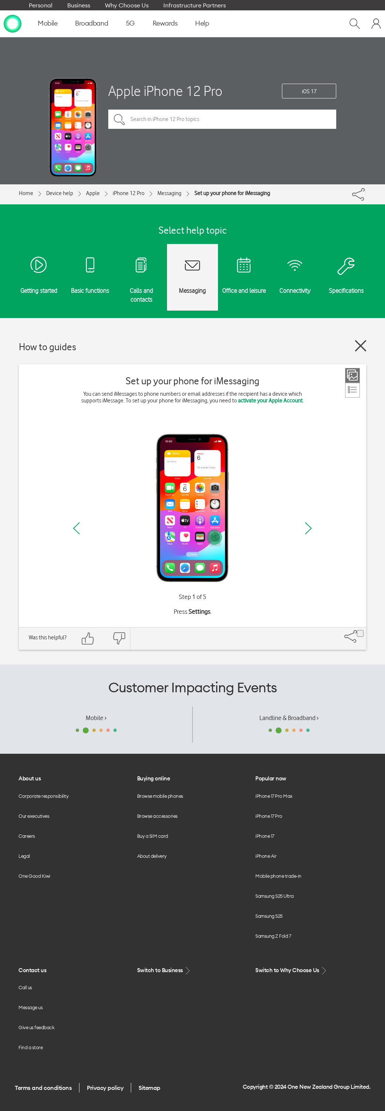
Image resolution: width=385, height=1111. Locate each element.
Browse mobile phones (160, 796)
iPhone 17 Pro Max (274, 796)
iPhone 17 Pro (268, 816)
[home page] (12, 23)
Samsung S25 (269, 916)
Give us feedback (36, 1027)
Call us (25, 987)
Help (202, 23)
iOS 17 (309, 91)
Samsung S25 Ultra (274, 896)
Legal (24, 856)
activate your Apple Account (270, 400)
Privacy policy (105, 1087)
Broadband (91, 23)
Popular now (270, 778)
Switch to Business (164, 970)
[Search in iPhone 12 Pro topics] (222, 119)
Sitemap (149, 1087)
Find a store (30, 1047)
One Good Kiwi (34, 876)
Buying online (153, 778)
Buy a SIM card (152, 836)
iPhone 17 (264, 836)
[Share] (365, 192)
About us (29, 778)
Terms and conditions (43, 1087)
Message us (30, 1007)
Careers (26, 836)
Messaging (169, 193)
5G (130, 23)
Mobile (47, 23)
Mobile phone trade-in (278, 876)
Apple (93, 193)
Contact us (32, 970)
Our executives (33, 816)
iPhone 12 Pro (128, 193)
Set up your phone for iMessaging (232, 193)
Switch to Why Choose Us (291, 970)
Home (26, 193)
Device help (59, 193)
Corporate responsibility (43, 796)
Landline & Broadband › (288, 718)
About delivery (152, 856)
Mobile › (96, 718)
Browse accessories (157, 816)
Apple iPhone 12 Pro (165, 91)
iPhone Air (265, 856)
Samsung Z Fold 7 (273, 936)
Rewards (165, 23)
